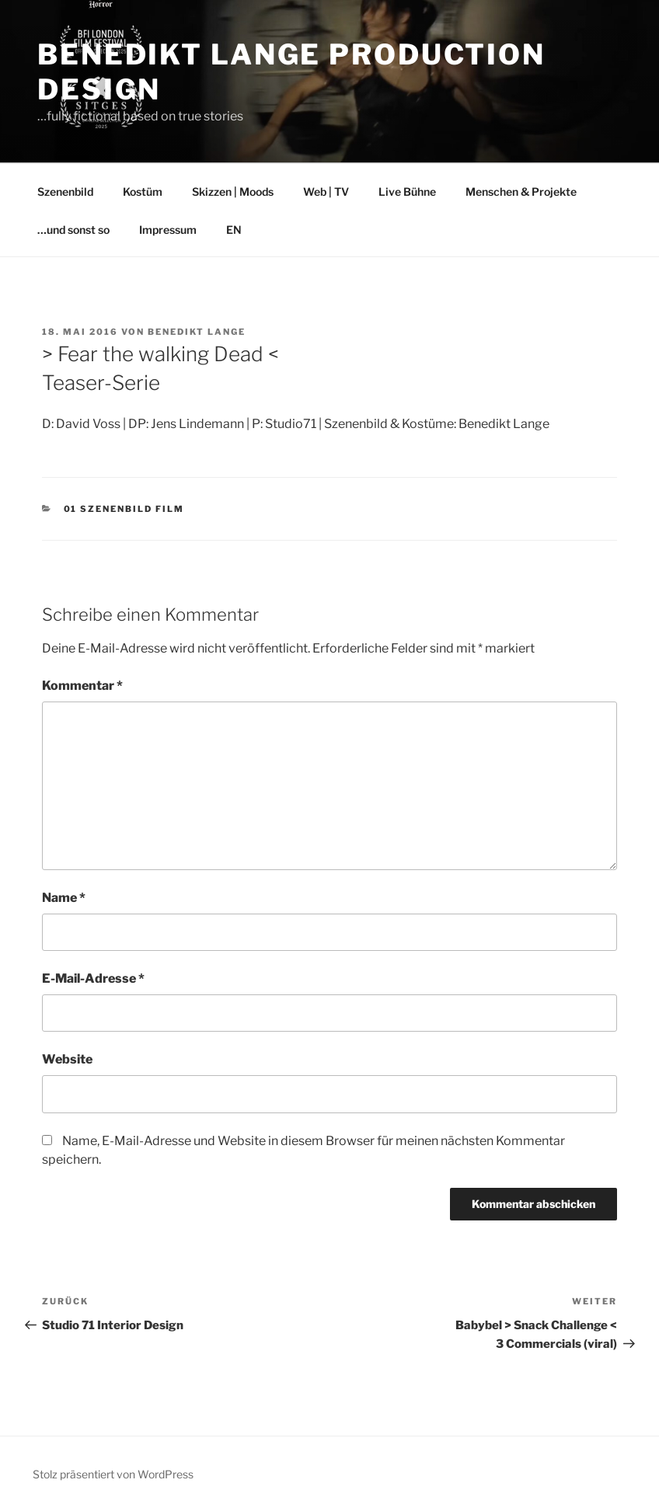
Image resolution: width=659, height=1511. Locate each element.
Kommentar (82, 685)
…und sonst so (73, 229)
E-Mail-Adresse (93, 978)
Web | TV (326, 191)
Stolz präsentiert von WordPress (113, 1474)
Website (67, 1059)
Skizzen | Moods (233, 191)
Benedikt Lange (197, 331)
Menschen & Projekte (521, 191)
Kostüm (142, 191)
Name (63, 897)
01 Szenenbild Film (124, 508)
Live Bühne (407, 191)
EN (234, 229)
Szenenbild (65, 191)
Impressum (168, 229)
